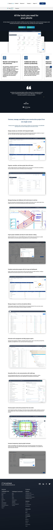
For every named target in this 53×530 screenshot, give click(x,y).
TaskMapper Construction (29, 494)
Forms (3, 498)
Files (2, 501)
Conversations (4, 502)
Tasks (2, 497)
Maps (2, 494)
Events (26, 510)
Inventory (3, 506)
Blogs (26, 512)
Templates (13, 501)
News (26, 517)
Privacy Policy (27, 524)
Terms (26, 526)
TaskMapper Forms (28, 498)
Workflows (3, 499)
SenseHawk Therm (28, 495)
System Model (4, 503)
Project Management (5, 505)
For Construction (28, 504)
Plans (2, 495)
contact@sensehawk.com (9, 484)
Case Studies (27, 514)
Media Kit (27, 521)
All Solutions (27, 506)
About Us (26, 519)
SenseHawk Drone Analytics (30, 497)
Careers (26, 522)
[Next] (51, 67)
